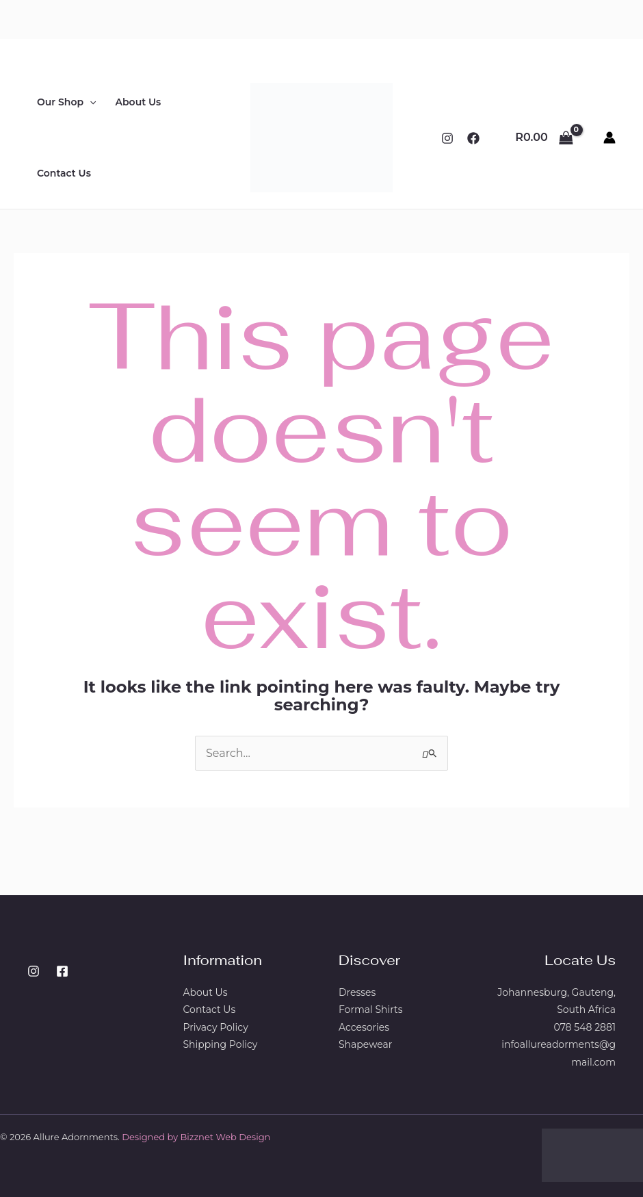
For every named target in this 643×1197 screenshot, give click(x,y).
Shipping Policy (220, 1044)
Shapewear (365, 1044)
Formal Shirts (371, 1009)
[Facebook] (473, 138)
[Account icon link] (609, 137)
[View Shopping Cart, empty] (544, 137)
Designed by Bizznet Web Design (196, 1136)
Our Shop (66, 102)
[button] (89, 102)
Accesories (364, 1027)
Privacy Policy (215, 1027)
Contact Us (64, 173)
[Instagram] (447, 138)
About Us (138, 102)
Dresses (357, 992)
